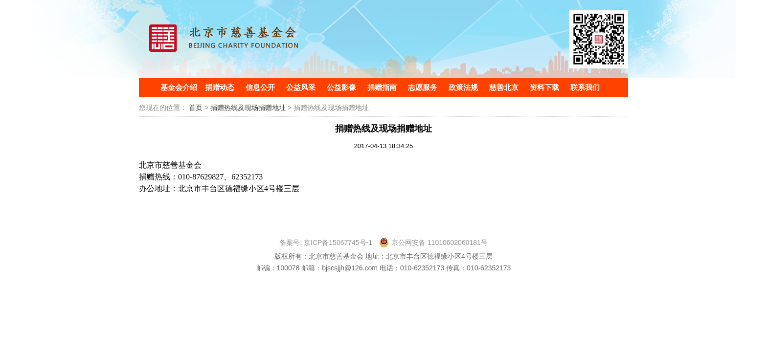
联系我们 (585, 87)
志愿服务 (422, 87)
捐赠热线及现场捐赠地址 (249, 107)
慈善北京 (504, 87)
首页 (196, 107)
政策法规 (463, 87)
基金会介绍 (178, 87)
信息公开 (260, 87)
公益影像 (341, 87)
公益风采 (301, 87)
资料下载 (544, 87)
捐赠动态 (219, 87)
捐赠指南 (382, 87)
